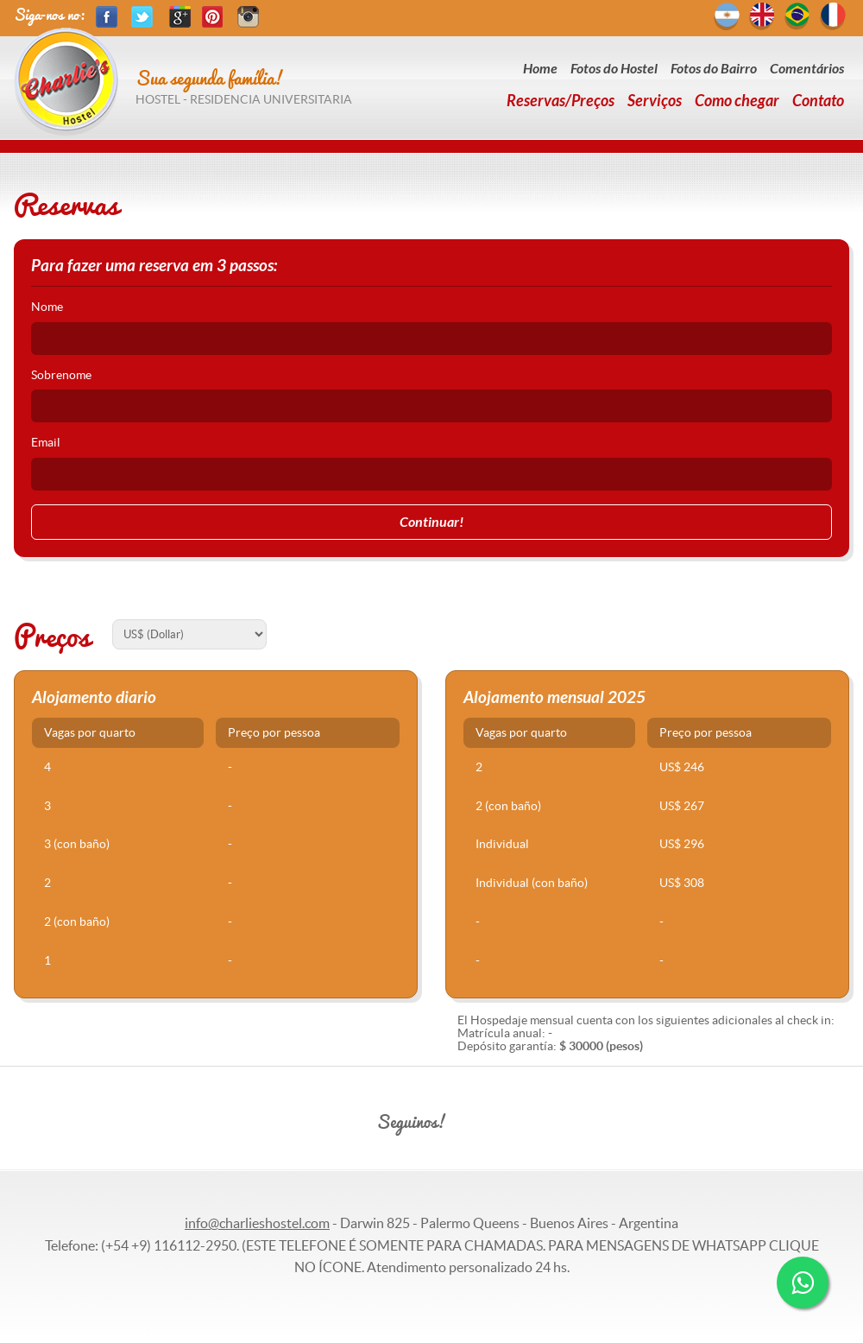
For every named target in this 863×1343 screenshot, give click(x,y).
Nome (47, 307)
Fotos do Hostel (614, 68)
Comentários (807, 68)
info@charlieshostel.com (257, 1223)
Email (45, 442)
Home (540, 68)
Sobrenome (61, 375)
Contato (818, 101)
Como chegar (737, 101)
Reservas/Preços (560, 101)
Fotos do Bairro (714, 68)
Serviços (654, 101)
